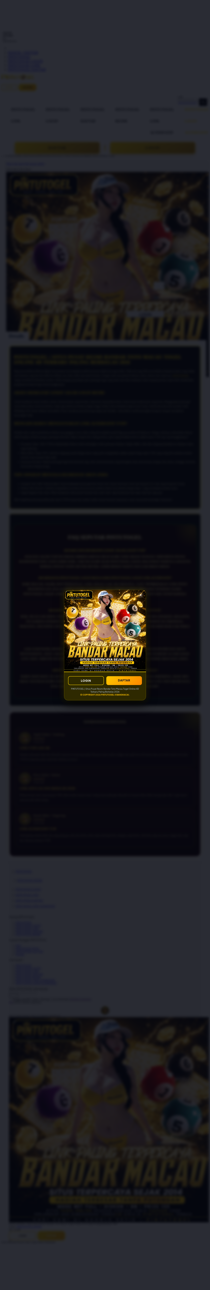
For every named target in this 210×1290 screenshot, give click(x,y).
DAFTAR (124, 680)
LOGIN (86, 680)
